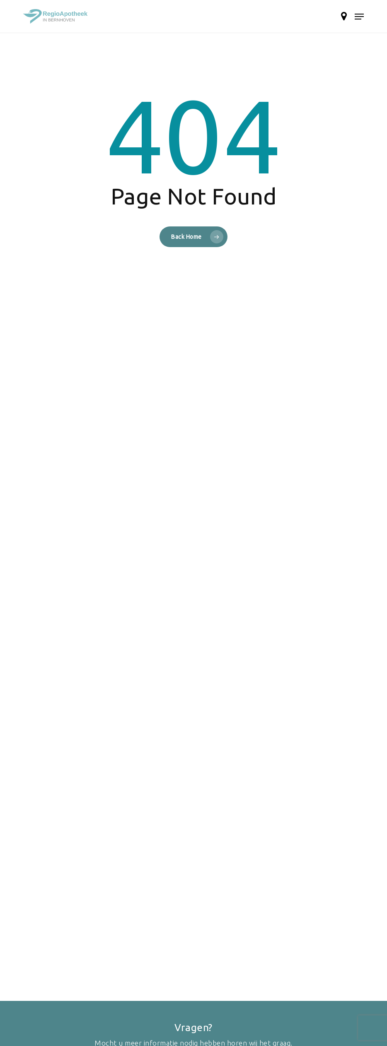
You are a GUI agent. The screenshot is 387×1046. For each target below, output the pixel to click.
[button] (359, 16)
